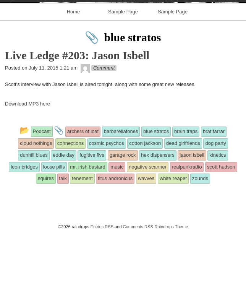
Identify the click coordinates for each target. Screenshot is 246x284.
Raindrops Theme (171, 277)
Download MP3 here (27, 154)
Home (73, 62)
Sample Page (123, 62)
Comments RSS (138, 277)
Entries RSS (102, 277)
